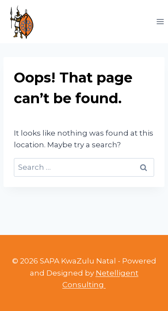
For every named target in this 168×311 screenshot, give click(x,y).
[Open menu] (160, 21)
